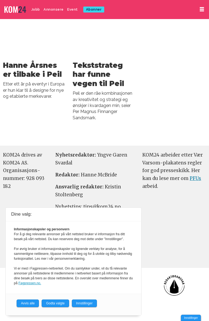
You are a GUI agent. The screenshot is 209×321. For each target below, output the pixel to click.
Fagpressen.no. (30, 283)
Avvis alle (28, 303)
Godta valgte (55, 303)
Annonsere (54, 9)
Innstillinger (191, 317)
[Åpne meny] (202, 9)
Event (72, 9)
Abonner (94, 9)
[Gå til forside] (15, 9)
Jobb (35, 9)
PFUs (195, 178)
